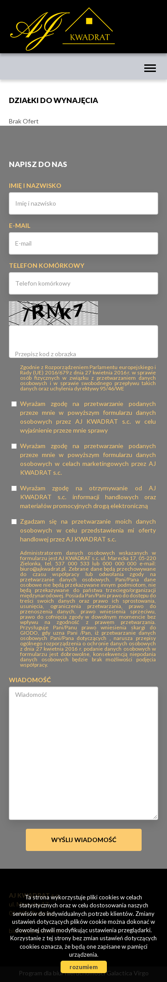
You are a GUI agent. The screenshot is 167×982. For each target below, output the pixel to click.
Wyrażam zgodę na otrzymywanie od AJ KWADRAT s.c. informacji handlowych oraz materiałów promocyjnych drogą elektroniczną (83, 496)
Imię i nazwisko (35, 185)
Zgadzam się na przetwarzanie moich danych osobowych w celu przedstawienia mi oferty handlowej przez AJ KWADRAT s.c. (83, 530)
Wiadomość (30, 680)
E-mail (19, 225)
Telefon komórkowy (46, 265)
